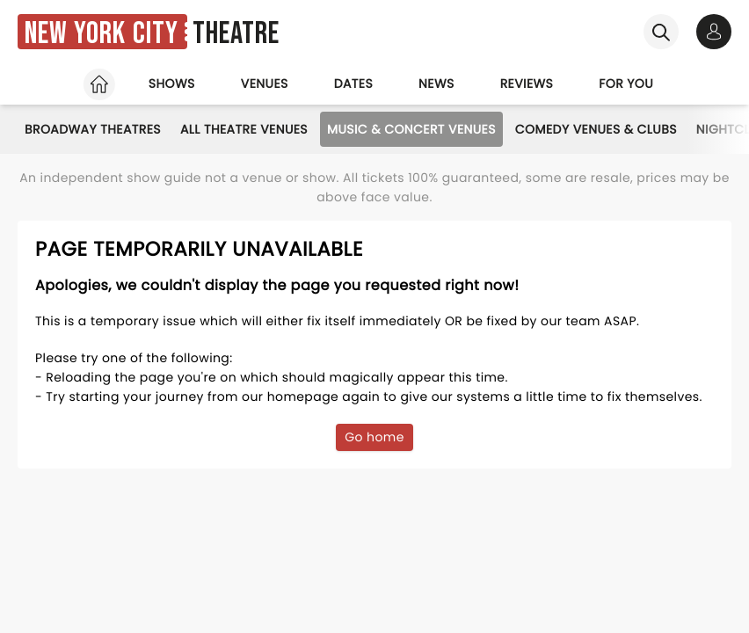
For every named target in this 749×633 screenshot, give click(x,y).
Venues (264, 83)
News (436, 83)
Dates (353, 83)
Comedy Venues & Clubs (596, 129)
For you (626, 83)
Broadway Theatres (93, 129)
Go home (374, 437)
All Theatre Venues (244, 129)
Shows (172, 83)
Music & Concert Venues (411, 129)
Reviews (527, 83)
